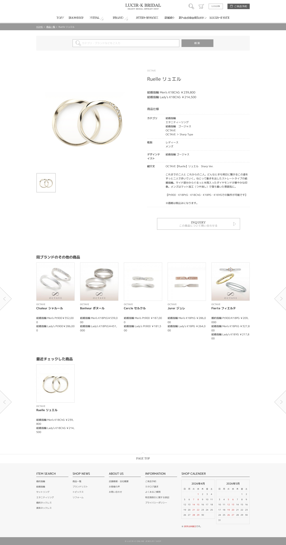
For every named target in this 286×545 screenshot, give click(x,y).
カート (201, 6)
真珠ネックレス (44, 507)
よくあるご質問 (153, 491)
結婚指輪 (40, 486)
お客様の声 (114, 486)
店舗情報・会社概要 (119, 481)
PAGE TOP (143, 458)
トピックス (78, 491)
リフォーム (78, 497)
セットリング (42, 491)
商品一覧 (50, 26)
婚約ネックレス (44, 502)
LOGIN (216, 6)
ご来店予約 (240, 6)
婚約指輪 (40, 481)
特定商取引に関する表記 (157, 497)
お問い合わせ (115, 491)
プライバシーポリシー (156, 502)
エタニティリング (45, 497)
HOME (39, 26)
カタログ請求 (151, 486)
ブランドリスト (80, 486)
